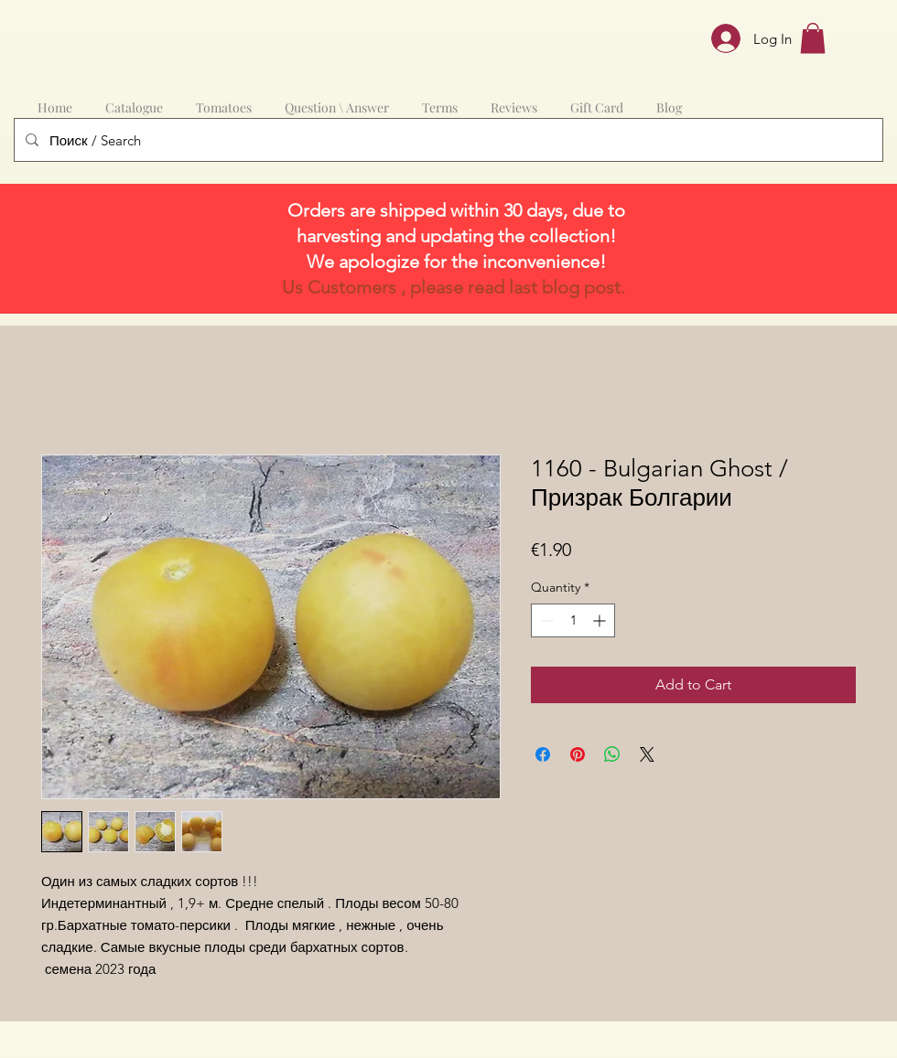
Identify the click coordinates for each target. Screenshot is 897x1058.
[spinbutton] (573, 620)
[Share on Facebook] (543, 754)
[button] (813, 38)
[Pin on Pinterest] (578, 754)
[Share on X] (647, 754)
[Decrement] (545, 620)
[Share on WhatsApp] (612, 754)
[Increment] (600, 620)
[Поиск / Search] (446, 140)
